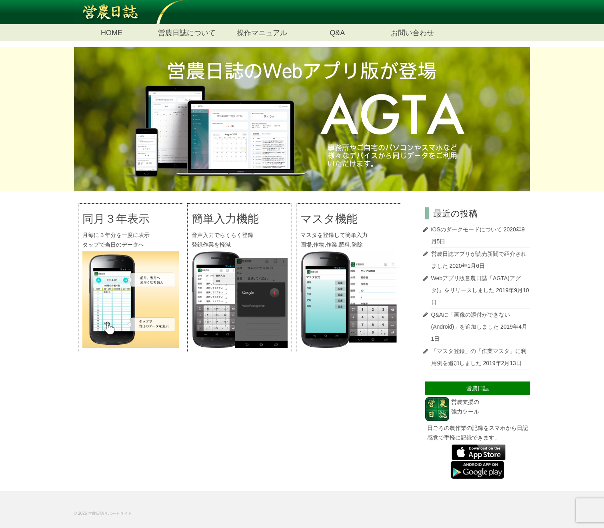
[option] (302, 119)
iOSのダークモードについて (466, 229)
